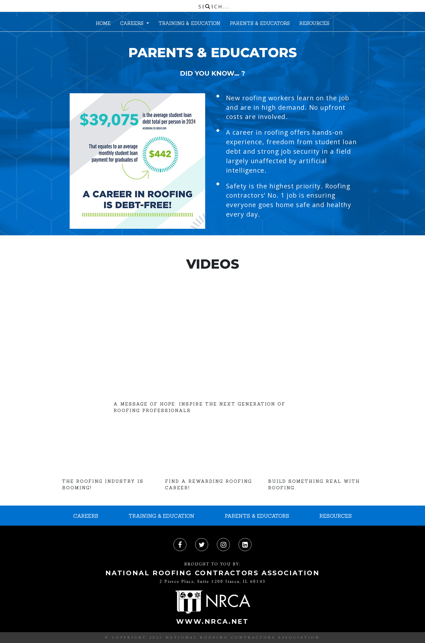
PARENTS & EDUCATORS (260, 23)
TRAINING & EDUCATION (189, 23)
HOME (103, 23)
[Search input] (214, 6)
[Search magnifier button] (207, 6)
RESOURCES (314, 23)
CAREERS (132, 23)
